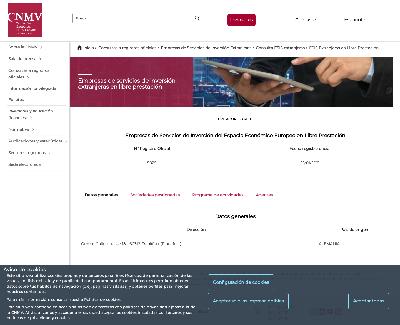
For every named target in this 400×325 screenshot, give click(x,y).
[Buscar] (197, 18)
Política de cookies (102, 299)
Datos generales (101, 195)
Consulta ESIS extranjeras (280, 47)
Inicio (88, 47)
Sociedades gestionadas (155, 195)
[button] (36, 47)
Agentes (264, 195)
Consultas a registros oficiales (127, 47)
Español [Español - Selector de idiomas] (353, 19)
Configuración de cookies (241, 282)
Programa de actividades (217, 195)
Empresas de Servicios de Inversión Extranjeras (206, 47)
